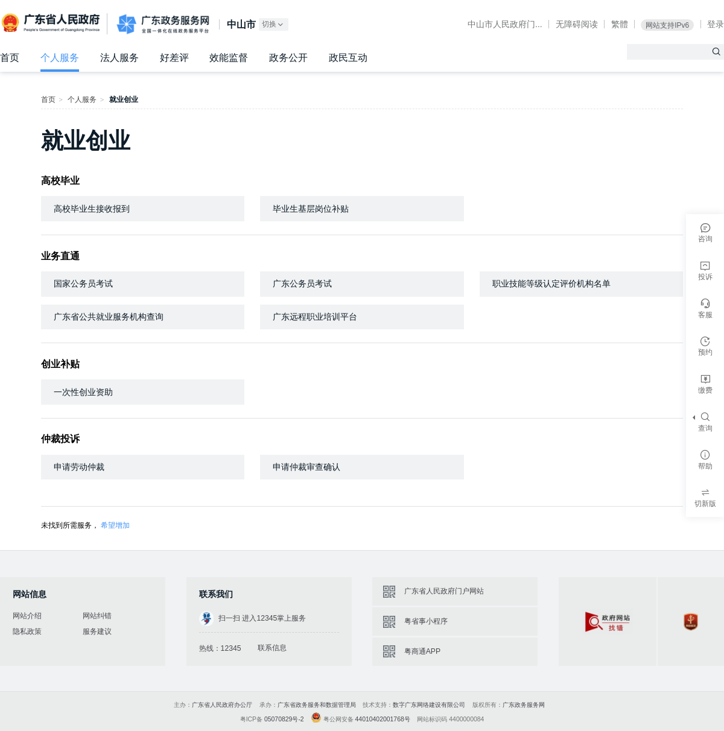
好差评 (174, 57)
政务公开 (288, 57)
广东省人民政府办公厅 (222, 704)
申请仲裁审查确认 (306, 467)
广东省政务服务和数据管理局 (317, 704)
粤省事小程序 (426, 621)
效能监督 (228, 57)
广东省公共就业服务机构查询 (109, 316)
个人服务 (59, 57)
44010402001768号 (382, 719)
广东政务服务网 (163, 24)
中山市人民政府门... (505, 24)
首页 (9, 57)
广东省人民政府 (52, 23)
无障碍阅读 (577, 24)
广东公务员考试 (302, 283)
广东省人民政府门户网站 (444, 591)
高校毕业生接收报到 (92, 209)
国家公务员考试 (83, 283)
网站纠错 (97, 616)
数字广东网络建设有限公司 (429, 704)
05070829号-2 (284, 719)
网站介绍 (27, 616)
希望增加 (115, 525)
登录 (715, 24)
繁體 (619, 24)
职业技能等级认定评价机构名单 (551, 283)
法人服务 (119, 57)
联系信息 (272, 648)
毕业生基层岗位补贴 (311, 209)
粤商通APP (422, 651)
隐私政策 (27, 631)
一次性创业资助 (83, 392)
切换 (273, 24)
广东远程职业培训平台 (315, 316)
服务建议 (97, 631)
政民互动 (348, 57)
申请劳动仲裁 (79, 467)
